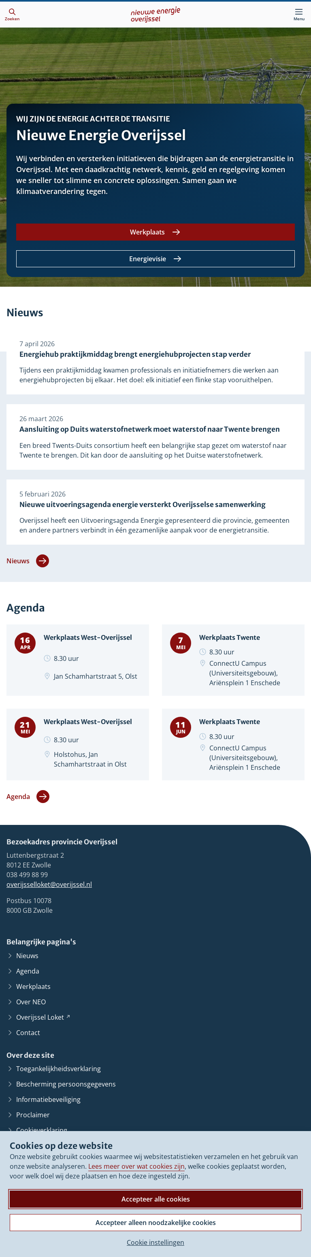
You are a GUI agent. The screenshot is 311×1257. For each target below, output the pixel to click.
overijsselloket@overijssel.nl (49, 911)
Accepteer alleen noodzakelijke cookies (156, 1222)
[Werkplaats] (155, 232)
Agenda (27, 823)
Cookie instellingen (155, 1242)
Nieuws (27, 580)
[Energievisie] (155, 258)
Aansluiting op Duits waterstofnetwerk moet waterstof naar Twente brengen (149, 439)
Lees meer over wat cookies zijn (136, 1166)
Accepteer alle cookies (155, 1199)
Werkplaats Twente (235, 658)
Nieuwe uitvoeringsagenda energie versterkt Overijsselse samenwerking (142, 521)
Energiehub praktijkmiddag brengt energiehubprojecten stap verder (135, 358)
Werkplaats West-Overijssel (78, 663)
